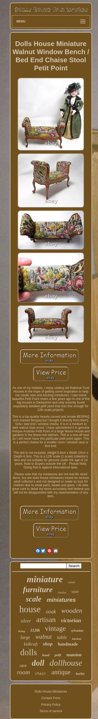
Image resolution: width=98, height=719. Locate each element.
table (62, 637)
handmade (68, 644)
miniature (45, 579)
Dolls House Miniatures (51, 691)
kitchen (76, 638)
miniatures (61, 600)
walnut (43, 636)
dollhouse (66, 662)
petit (58, 655)
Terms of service (50, 711)
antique (61, 672)
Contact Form (50, 698)
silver (26, 621)
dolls (28, 652)
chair (40, 674)
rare (23, 665)
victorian (71, 620)
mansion (74, 655)
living (21, 631)
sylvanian (77, 630)
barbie (80, 674)
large (25, 637)
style (75, 592)
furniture (38, 589)
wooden (71, 610)
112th (35, 630)
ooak (51, 611)
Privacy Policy (51, 704)
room (23, 672)
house (30, 609)
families (62, 592)
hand (45, 655)
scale (34, 599)
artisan (46, 619)
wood (71, 582)
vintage (55, 628)
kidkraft (31, 644)
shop (48, 644)
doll (38, 662)
